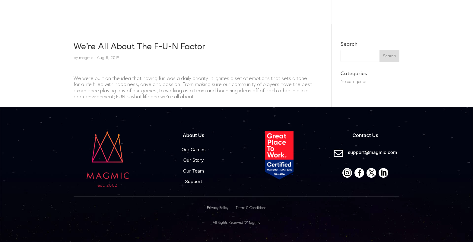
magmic (86, 58)
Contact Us (378, 12)
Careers (319, 12)
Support (193, 181)
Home (218, 12)
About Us (288, 12)
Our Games (247, 12)
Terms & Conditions (251, 208)
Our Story (193, 160)
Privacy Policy (217, 208)
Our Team (193, 171)
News (344, 12)
